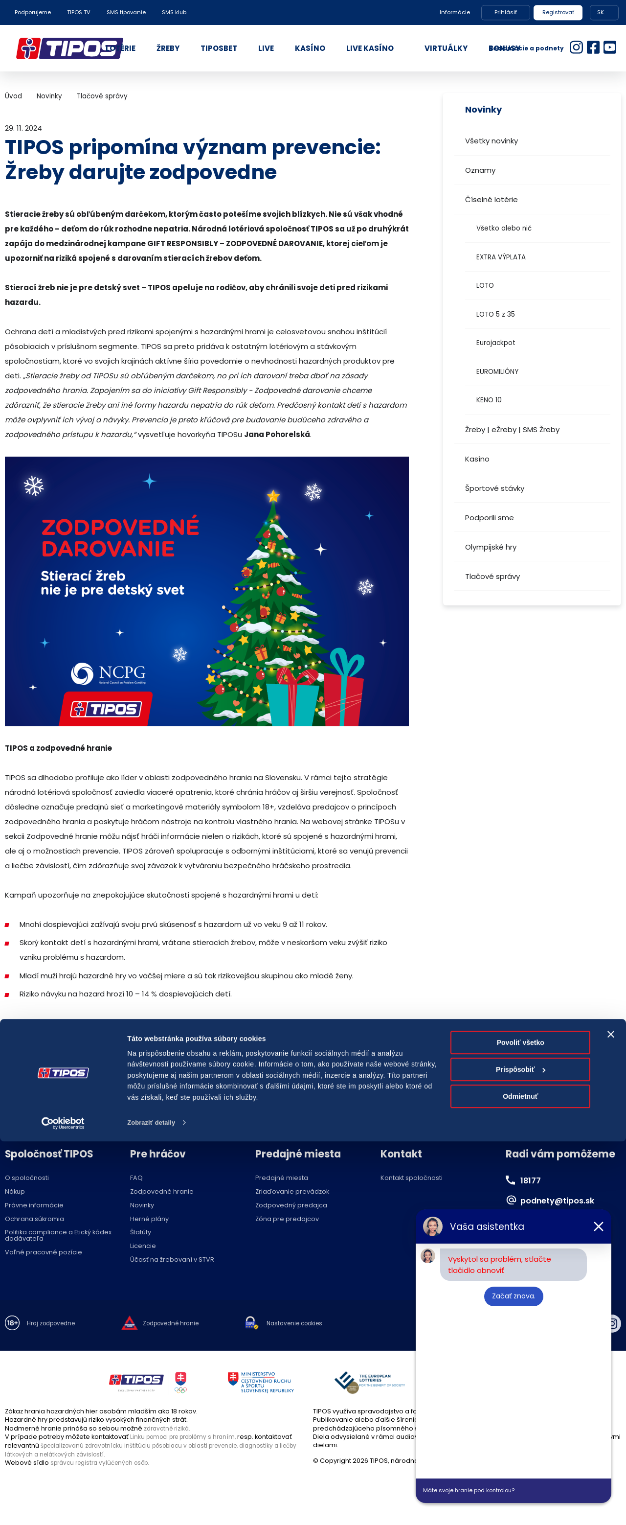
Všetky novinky (491, 141)
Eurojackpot (495, 342)
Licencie (143, 1246)
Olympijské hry (490, 547)
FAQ (136, 1178)
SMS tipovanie (126, 12)
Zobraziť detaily (153, 1506)
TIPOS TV (78, 12)
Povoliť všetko (520, 1426)
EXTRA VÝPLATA (501, 257)
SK (600, 12)
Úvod (13, 96)
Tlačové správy (492, 576)
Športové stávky (494, 488)
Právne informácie (34, 1205)
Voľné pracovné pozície (43, 1252)
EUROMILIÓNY (497, 371)
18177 (532, 1180)
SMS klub (174, 12)
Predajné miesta (281, 1178)
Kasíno (477, 459)
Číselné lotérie (491, 199)
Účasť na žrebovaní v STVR (172, 1260)
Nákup (15, 1192)
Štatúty (140, 1232)
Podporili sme (489, 517)
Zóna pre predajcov (287, 1219)
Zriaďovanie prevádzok (292, 1192)
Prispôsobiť (521, 1453)
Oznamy (480, 170)
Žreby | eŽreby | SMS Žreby (512, 429)
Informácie (455, 12)
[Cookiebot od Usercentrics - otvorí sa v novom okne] (63, 1506)
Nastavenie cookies (313, 1324)
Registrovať (558, 12)
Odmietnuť (520, 1480)
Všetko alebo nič (504, 228)
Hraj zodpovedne (54, 1324)
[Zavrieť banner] (610, 1417)
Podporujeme (33, 12)
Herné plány (149, 1219)
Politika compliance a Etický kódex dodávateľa (58, 1235)
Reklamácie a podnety (526, 48)
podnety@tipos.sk (564, 1200)
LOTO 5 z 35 (495, 314)
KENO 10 (489, 400)
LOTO (485, 285)
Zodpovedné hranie (162, 1192)
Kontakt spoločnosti (411, 1178)
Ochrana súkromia (34, 1219)
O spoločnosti (27, 1178)
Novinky (49, 96)
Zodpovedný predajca (291, 1205)
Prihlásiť (505, 12)
